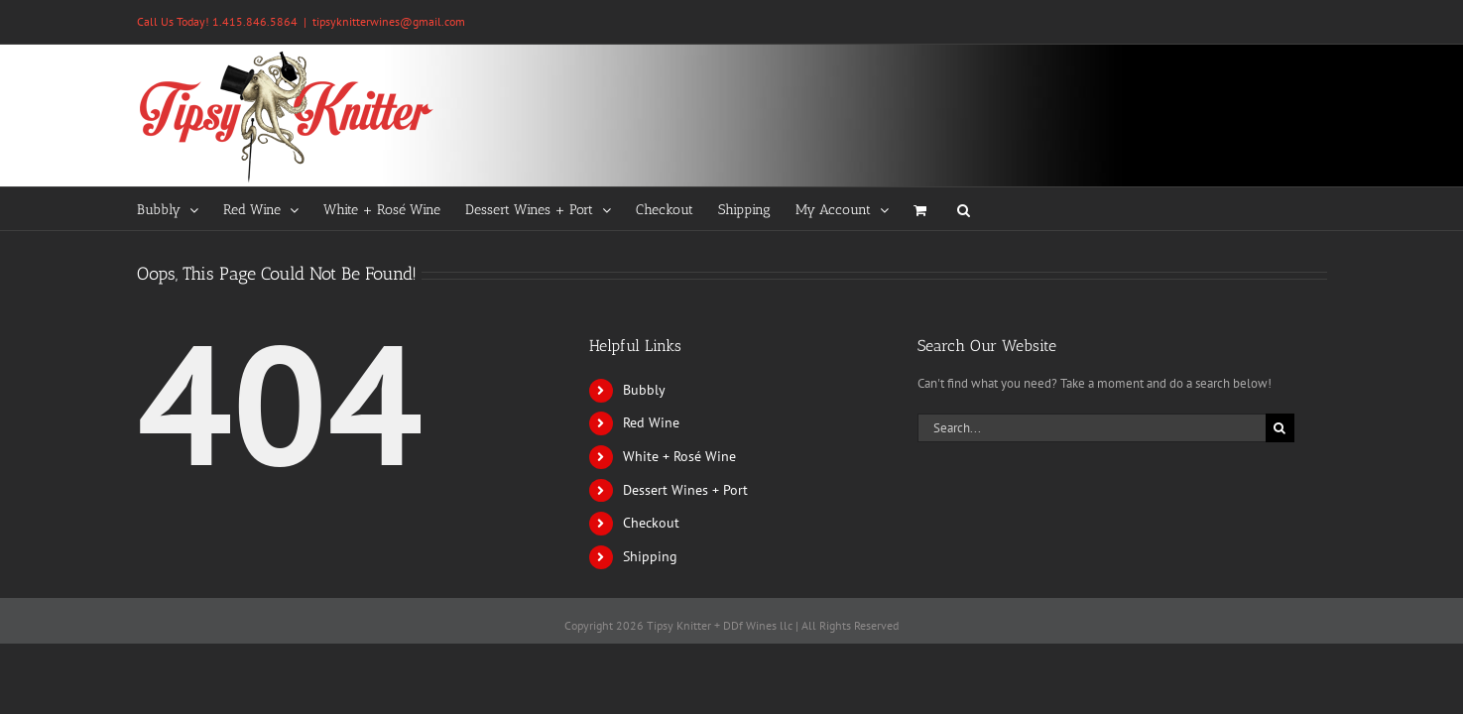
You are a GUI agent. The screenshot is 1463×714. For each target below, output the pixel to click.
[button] (1019, 208)
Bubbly (644, 390)
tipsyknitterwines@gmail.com (388, 21)
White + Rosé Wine (679, 456)
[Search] (1280, 428)
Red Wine (651, 422)
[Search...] (1091, 428)
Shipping (650, 556)
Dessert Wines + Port (685, 490)
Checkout (651, 523)
